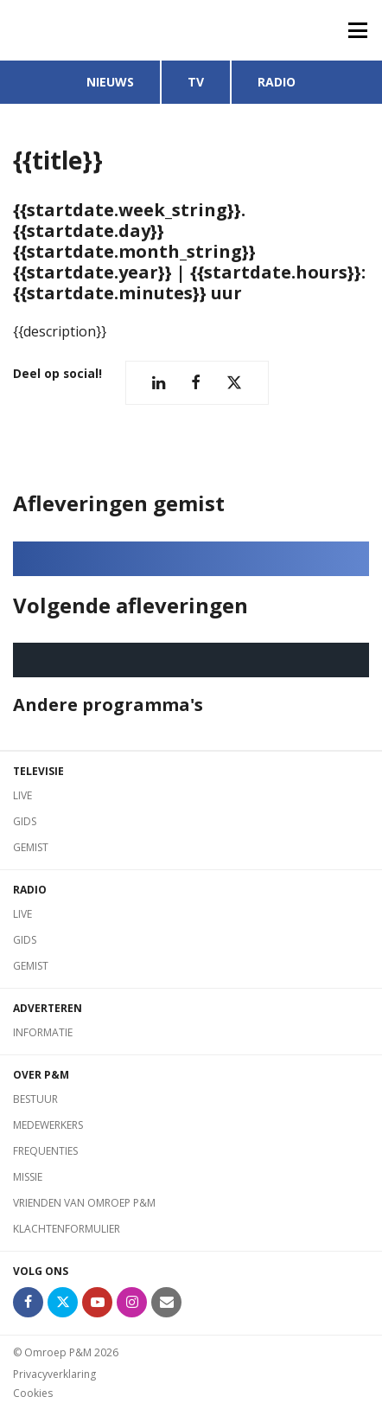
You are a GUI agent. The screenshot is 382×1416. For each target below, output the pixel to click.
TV (196, 82)
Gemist (30, 847)
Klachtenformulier (66, 1228)
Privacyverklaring (54, 1374)
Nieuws (110, 82)
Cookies (33, 1393)
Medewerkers (48, 1125)
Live (22, 795)
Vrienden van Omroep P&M (84, 1202)
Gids (24, 821)
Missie (27, 1176)
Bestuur (35, 1099)
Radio (277, 82)
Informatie (43, 1032)
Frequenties (45, 1151)
